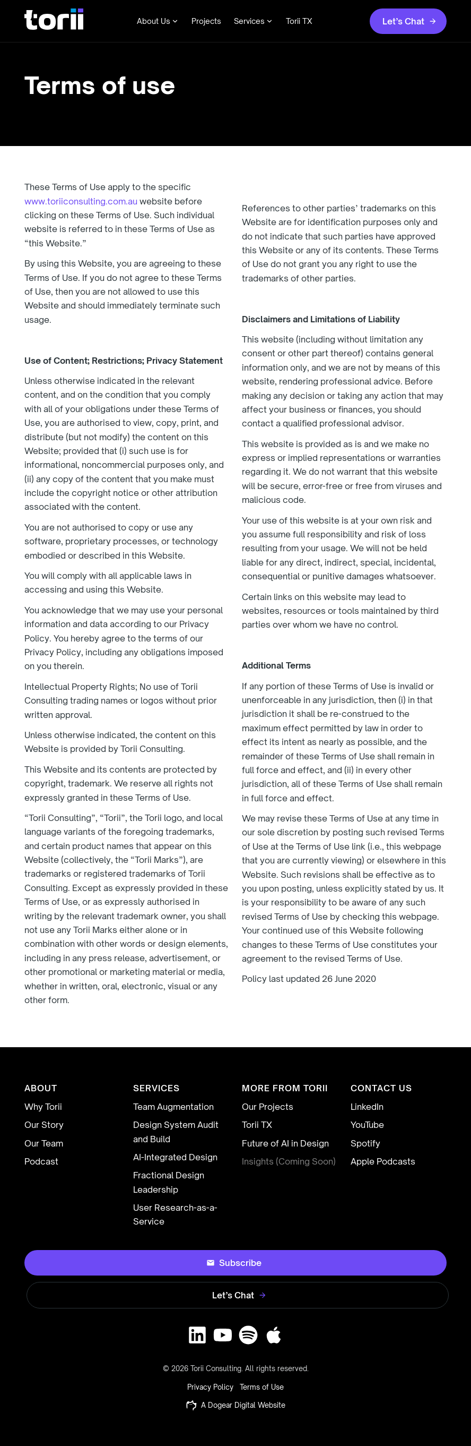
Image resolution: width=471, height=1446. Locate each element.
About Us (158, 21)
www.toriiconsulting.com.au (80, 201)
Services (253, 21)
